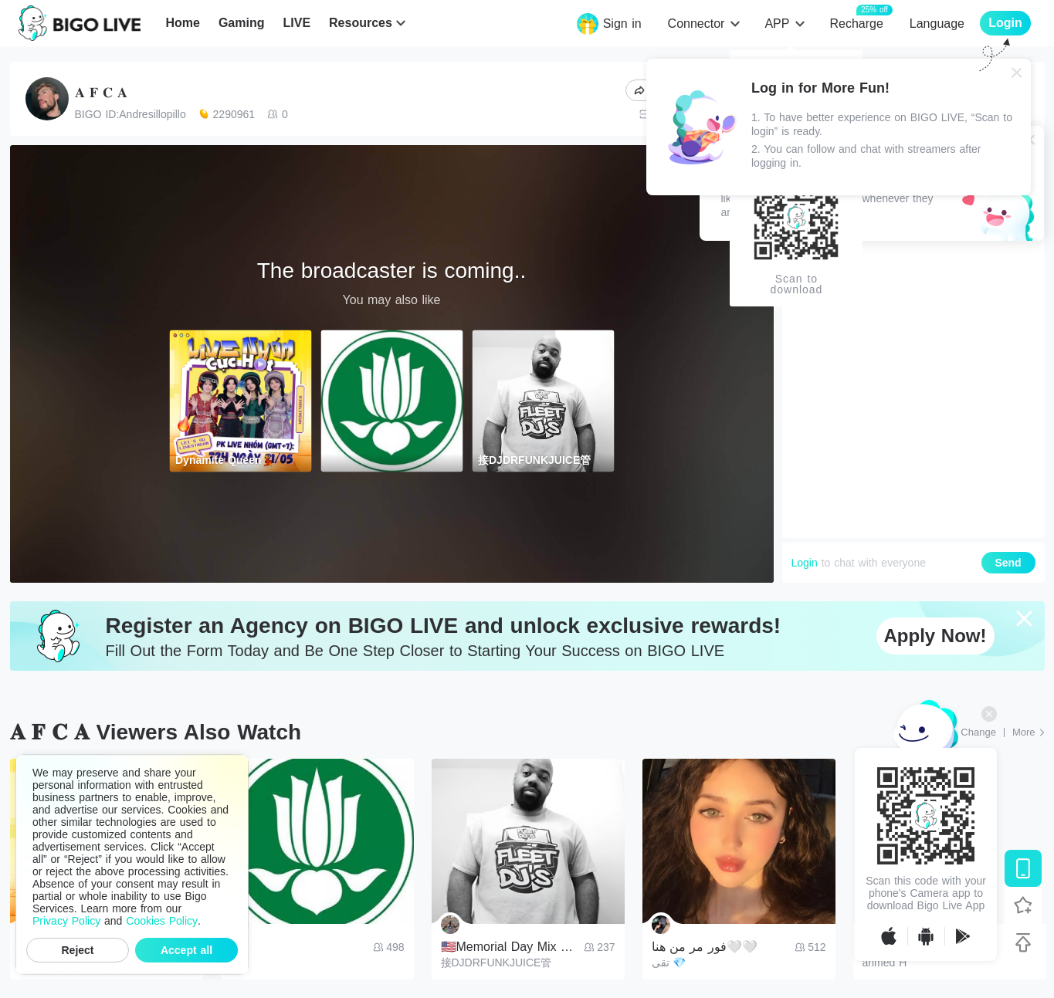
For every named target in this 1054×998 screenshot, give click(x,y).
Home (182, 22)
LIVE (296, 22)
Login (804, 563)
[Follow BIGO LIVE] (1023, 905)
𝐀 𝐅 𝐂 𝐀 (101, 92)
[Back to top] (1023, 942)
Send (1008, 563)
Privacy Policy (66, 921)
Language (937, 23)
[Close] (1017, 72)
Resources (360, 22)
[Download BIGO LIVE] (1023, 868)
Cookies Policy (162, 921)
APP (776, 23)
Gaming (242, 22)
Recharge (856, 22)
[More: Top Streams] (1028, 732)
